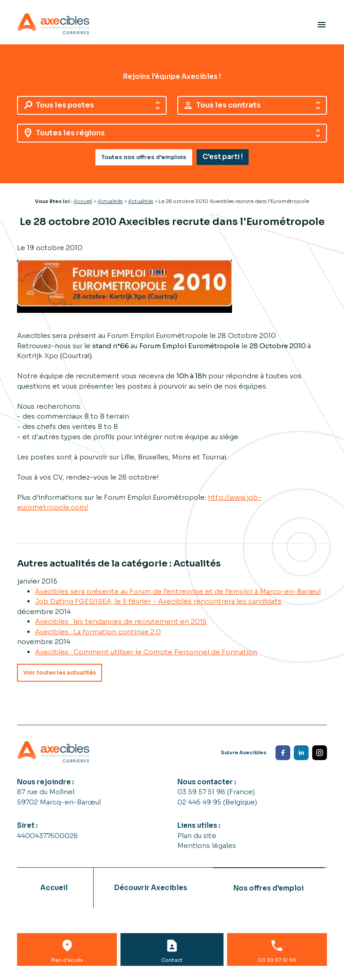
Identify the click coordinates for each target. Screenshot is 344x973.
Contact (172, 960)
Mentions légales (206, 845)
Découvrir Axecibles (150, 887)
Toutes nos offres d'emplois (143, 157)
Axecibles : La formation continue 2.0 (98, 631)
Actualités (110, 201)
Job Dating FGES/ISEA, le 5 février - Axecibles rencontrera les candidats (158, 601)
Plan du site (196, 835)
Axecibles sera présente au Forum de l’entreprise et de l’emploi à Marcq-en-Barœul (178, 591)
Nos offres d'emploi (268, 888)
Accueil (82, 201)
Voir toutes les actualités (59, 672)
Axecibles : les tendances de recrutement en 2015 (120, 621)
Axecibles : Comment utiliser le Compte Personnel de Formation (146, 652)
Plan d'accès (67, 960)
